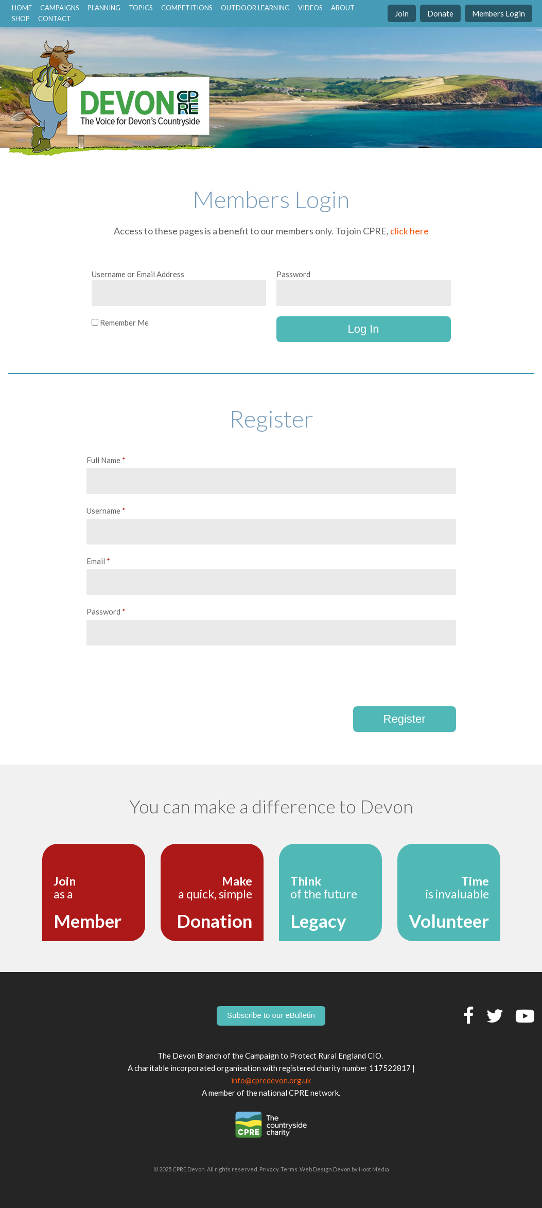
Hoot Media (374, 1169)
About (343, 8)
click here (409, 230)
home (22, 8)
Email (98, 561)
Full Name (106, 460)
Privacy (268, 1169)
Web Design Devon (325, 1169)
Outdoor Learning (255, 8)
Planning (104, 8)
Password (293, 274)
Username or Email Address (138, 274)
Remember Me (120, 322)
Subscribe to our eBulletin (271, 1015)
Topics (141, 8)
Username (106, 510)
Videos (310, 8)
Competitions (187, 8)
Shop (21, 18)
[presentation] (164, 676)
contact (54, 18)
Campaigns (59, 8)
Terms (289, 1169)
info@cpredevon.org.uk (271, 1080)
